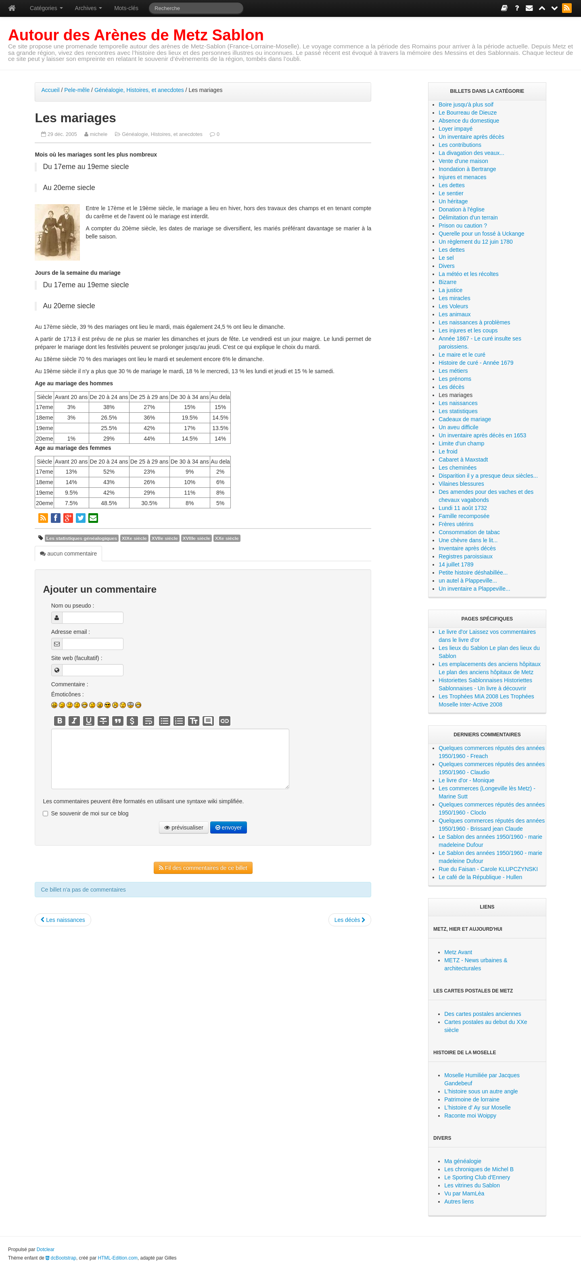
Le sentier (451, 193)
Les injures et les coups (468, 330)
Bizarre (447, 282)
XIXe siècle (134, 538)
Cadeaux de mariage (465, 419)
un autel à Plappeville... (468, 580)
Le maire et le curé (462, 354)
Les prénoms (455, 379)
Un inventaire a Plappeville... (474, 588)
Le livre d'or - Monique (466, 780)
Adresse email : (70, 632)
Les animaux (454, 314)
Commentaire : (69, 684)
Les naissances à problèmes (474, 322)
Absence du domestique (469, 120)
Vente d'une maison (463, 161)
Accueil (50, 90)
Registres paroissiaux (466, 556)
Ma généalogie (462, 1161)
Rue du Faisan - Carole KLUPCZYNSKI (488, 869)
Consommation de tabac (469, 532)
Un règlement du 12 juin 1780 (476, 241)
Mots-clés (126, 8)
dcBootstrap (61, 1258)
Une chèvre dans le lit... (468, 540)
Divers (447, 266)
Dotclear (45, 1249)
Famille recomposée (464, 516)
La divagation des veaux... (471, 153)
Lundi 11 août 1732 (463, 508)
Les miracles (454, 298)
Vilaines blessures (461, 484)
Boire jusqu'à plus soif (466, 104)
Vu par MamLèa (464, 1193)
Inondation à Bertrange (467, 169)
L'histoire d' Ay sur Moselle (477, 1107)
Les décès (350, 920)
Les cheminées (458, 467)
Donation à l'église (462, 209)
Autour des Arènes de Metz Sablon (136, 35)
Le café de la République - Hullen (480, 877)
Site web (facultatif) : (76, 658)
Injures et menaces (462, 177)
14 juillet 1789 (456, 564)
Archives (88, 8)
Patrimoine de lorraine (471, 1099)
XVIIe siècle (165, 538)
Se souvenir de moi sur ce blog (89, 813)
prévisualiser (183, 827)
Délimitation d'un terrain (468, 217)
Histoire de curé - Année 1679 (476, 362)
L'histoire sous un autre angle (481, 1091)
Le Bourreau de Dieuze (468, 112)
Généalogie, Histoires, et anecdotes (139, 90)
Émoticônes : (67, 694)
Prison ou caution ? (463, 225)
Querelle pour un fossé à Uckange (481, 233)
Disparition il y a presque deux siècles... (488, 475)
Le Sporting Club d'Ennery (477, 1177)
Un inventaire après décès (471, 137)
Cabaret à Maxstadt (463, 459)
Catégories (46, 8)
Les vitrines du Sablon (472, 1185)
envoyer (228, 827)
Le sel (446, 258)
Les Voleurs (453, 306)
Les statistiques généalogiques (81, 538)
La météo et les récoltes (469, 274)
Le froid (448, 451)
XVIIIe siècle (196, 538)
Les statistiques (458, 411)
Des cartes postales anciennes (482, 1014)
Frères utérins (456, 524)
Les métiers (453, 371)
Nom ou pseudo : (72, 605)
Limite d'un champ (461, 443)
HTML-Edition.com (118, 1258)
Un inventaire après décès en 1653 (482, 435)
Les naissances (63, 920)
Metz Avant (458, 952)
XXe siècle (227, 538)
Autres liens (459, 1201)
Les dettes (452, 185)
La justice (450, 290)
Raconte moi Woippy (470, 1115)
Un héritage (453, 201)
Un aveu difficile (459, 427)
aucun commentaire (68, 553)
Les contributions (460, 145)
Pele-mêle (77, 90)
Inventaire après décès (467, 548)
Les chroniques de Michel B (479, 1169)
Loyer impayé (455, 128)
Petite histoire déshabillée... (473, 572)
